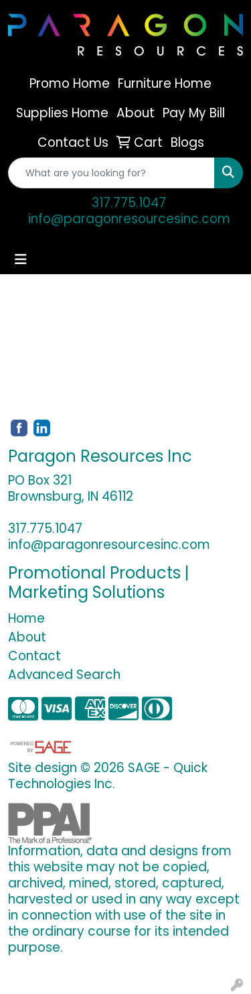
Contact (34, 656)
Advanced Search (64, 675)
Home (26, 618)
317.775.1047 (129, 203)
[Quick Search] (111, 173)
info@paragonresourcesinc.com (129, 219)
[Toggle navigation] (21, 259)
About (27, 637)
